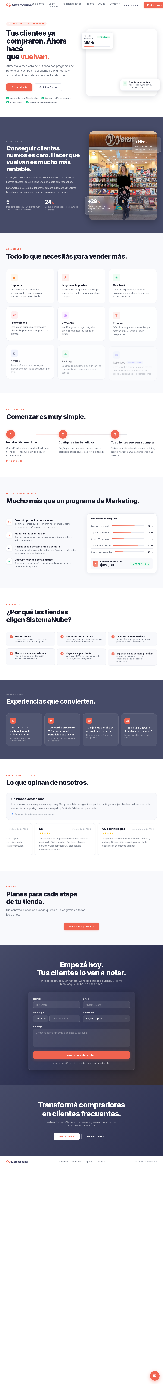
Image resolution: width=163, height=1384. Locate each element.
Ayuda (101, 3)
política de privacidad (100, 1066)
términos (83, 1066)
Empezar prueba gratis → (81, 1058)
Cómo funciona (53, 5)
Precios (90, 3)
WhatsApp (38, 1016)
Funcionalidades (72, 3)
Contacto (115, 3)
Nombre (37, 1002)
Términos (76, 1161)
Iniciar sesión (131, 5)
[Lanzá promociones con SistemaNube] (121, 62)
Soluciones (38, 3)
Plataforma (88, 1016)
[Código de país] (40, 1022)
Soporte (88, 1161)
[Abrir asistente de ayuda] (155, 1376)
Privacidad (63, 1161)
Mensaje (37, 1029)
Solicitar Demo (48, 87)
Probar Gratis (19, 87)
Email (86, 1002)
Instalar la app (16, 464)
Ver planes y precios (81, 926)
